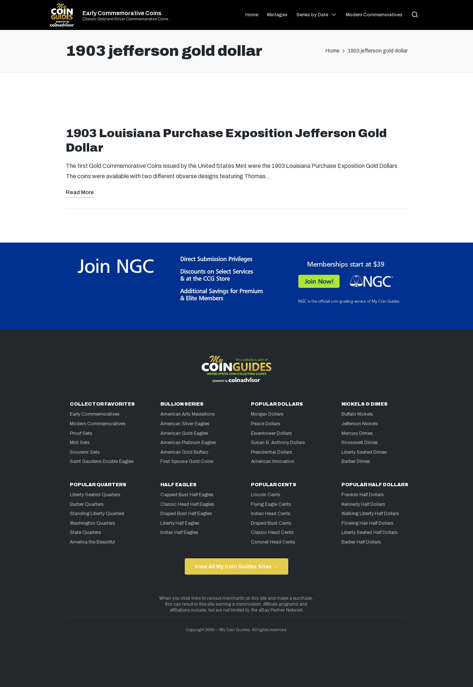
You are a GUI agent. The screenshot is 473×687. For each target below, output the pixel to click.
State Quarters (85, 532)
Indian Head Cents (270, 513)
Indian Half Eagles (179, 532)
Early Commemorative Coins (121, 13)
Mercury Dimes (357, 433)
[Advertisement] (236, 102)
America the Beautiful (92, 542)
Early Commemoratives (95, 414)
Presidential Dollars (271, 452)
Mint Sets (80, 442)
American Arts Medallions (187, 414)
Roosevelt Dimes (359, 442)
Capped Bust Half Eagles (187, 494)
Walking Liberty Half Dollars (370, 513)
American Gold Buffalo (184, 452)
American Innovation (273, 461)
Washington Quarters (92, 523)
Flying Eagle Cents (271, 504)
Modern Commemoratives (98, 423)
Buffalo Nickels (357, 414)
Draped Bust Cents (271, 523)
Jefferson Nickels (359, 423)
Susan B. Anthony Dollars (278, 442)
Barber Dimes (355, 461)
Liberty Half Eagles (180, 523)
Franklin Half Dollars (362, 494)
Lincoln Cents (265, 494)
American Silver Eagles (185, 423)
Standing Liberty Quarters (97, 513)
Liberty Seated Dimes (364, 452)
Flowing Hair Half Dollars (367, 523)
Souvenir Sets (85, 452)
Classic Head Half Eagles (187, 504)
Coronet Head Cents (273, 542)
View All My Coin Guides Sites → (236, 566)
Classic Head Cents (272, 532)
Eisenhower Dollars (271, 433)
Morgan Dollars (267, 414)
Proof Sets (81, 433)
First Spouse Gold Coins (187, 461)
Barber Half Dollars (361, 542)
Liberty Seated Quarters (95, 494)
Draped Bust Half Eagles (186, 513)
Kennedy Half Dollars (363, 504)
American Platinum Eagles (188, 442)
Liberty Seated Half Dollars (369, 532)
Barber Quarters (87, 504)
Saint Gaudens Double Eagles (102, 461)
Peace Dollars (265, 423)
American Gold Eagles (184, 433)
